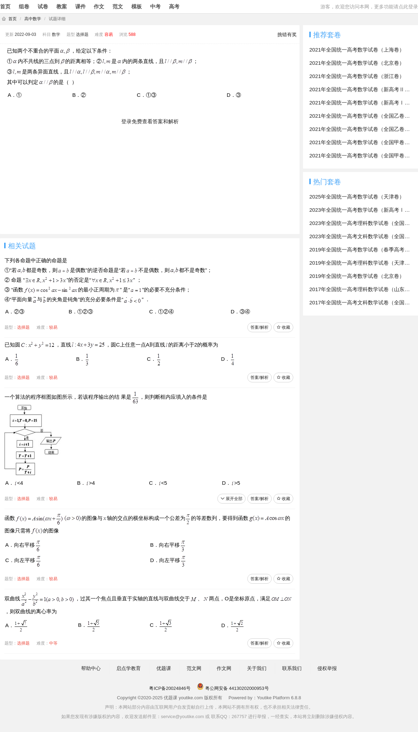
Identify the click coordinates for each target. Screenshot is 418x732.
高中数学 (32, 18)
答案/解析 (259, 327)
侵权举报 (327, 668)
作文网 (224, 668)
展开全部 (231, 498)
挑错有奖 (287, 34)
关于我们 (256, 668)
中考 (155, 6)
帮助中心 (91, 668)
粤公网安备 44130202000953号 (233, 688)
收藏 (283, 327)
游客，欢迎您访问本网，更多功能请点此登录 (369, 6)
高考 (174, 6)
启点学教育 (128, 668)
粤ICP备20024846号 (170, 688)
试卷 (43, 6)
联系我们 (292, 668)
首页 (5, 6)
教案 (61, 6)
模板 (136, 6)
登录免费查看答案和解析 (150, 121)
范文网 (194, 668)
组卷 (24, 6)
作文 (99, 6)
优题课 (163, 668)
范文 (118, 6)
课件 (80, 6)
